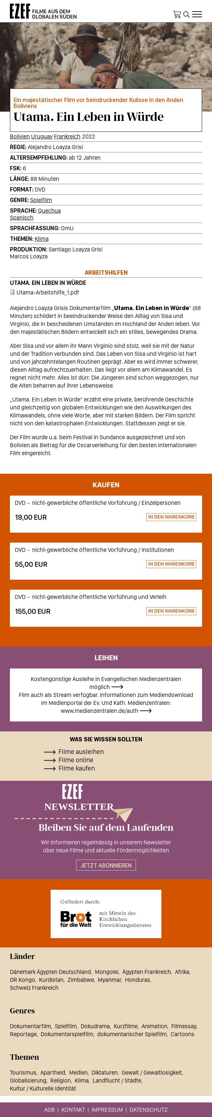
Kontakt (73, 1109)
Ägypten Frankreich (146, 971)
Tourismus (23, 1072)
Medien (78, 1072)
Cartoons (182, 1034)
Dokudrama (95, 1026)
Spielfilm (41, 199)
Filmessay (183, 1026)
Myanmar (109, 979)
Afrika (182, 971)
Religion (60, 1080)
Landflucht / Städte (117, 1080)
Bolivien (20, 136)
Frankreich (67, 136)
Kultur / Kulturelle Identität (43, 1088)
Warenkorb (177, 15)
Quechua (49, 210)
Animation (154, 1026)
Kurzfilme (126, 1026)
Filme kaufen (77, 768)
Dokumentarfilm (30, 1026)
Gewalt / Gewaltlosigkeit (152, 1072)
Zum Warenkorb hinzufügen (142, 517)
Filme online (76, 760)
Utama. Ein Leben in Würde (48, 282)
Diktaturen (105, 1072)
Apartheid (52, 1072)
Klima (42, 238)
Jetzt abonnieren (106, 865)
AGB (49, 1109)
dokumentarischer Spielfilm (132, 1034)
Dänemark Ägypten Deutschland (50, 971)
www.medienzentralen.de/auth (99, 710)
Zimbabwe (80, 979)
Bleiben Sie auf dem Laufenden (106, 828)
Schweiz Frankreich (34, 987)
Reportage (23, 1034)
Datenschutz (149, 1109)
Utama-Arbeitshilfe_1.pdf (48, 292)
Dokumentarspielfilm (67, 1034)
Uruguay (42, 136)
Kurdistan (51, 979)
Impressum (107, 1109)
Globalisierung (28, 1080)
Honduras (137, 979)
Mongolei (106, 971)
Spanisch (21, 217)
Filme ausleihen (81, 752)
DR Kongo (22, 979)
